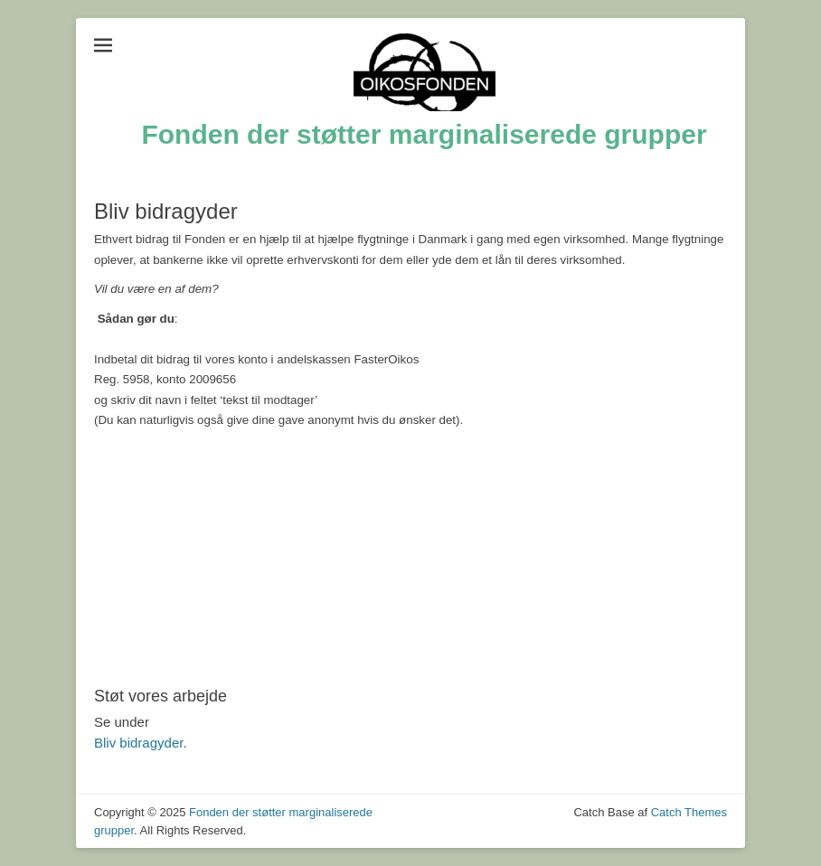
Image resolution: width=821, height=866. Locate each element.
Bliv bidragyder (138, 742)
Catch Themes (689, 812)
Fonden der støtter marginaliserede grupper (423, 134)
